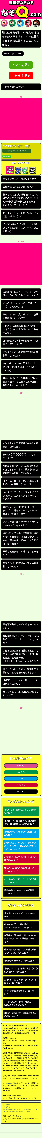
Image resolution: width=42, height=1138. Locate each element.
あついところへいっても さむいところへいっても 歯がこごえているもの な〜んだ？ (20, 846)
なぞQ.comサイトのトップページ (14, 1083)
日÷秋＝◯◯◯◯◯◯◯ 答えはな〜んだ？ (19, 456)
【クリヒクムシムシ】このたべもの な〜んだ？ (21, 915)
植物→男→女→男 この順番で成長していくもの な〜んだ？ (20, 951)
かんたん (20, 772)
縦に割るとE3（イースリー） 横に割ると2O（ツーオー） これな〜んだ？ (21, 639)
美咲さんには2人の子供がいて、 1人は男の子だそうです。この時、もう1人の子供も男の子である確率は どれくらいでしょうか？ (21, 199)
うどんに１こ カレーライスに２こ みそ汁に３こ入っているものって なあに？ (22, 495)
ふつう (21, 779)
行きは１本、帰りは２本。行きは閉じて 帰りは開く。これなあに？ (20, 822)
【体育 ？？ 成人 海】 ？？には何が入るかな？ (20, 682)
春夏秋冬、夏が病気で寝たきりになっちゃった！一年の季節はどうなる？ (20, 938)
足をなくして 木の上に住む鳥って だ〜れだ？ (22, 693)
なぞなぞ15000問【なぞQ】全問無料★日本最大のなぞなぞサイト (21, 9)
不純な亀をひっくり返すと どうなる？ (20, 553)
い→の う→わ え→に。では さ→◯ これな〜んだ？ (20, 305)
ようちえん (21, 766)
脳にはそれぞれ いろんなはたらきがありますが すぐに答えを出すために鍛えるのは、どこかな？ (20, 469)
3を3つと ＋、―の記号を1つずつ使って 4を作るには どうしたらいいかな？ (20, 367)
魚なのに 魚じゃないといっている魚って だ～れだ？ (20, 981)
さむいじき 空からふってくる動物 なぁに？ (21, 811)
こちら (21, 1078)
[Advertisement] (21, 119)
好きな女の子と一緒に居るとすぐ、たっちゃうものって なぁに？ (20, 926)
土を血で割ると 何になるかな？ (19, 179)
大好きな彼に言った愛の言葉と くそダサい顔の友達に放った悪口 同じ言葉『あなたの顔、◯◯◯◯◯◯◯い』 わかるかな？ (20, 655)
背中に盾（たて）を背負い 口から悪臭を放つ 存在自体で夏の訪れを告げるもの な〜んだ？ (20, 381)
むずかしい (21, 785)
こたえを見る (21, 76)
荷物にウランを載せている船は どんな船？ (20, 833)
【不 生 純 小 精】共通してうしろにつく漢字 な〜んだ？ (20, 483)
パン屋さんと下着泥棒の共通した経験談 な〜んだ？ (20, 354)
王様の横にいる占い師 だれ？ (18, 187)
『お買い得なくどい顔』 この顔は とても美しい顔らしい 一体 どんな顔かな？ (22, 227)
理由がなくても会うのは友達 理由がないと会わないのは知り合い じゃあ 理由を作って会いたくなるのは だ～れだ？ (20, 538)
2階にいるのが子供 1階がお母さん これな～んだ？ (21, 1014)
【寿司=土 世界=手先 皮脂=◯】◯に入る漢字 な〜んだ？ (21, 970)
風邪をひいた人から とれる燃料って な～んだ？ (20, 892)
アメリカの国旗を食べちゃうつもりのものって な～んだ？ (20, 524)
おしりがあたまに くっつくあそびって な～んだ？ (20, 880)
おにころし (21, 791)
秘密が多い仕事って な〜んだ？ (19, 961)
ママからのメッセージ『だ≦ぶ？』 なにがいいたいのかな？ (20, 1003)
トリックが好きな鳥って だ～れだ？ (19, 992)
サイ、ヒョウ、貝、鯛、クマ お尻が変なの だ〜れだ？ (20, 316)
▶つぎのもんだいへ (14, 87)
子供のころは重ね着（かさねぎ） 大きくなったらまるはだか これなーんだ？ (20, 329)
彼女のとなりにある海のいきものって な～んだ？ (20, 869)
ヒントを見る (21, 65)
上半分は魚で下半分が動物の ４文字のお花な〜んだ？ (20, 342)
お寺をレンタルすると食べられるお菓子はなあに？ (20, 858)
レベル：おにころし (13, 53)
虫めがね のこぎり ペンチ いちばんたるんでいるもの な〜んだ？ (20, 294)
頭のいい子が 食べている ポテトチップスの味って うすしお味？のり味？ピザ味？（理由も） (20, 510)
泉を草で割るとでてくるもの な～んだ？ (20, 626)
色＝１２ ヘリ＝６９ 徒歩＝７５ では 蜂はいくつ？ (22, 215)
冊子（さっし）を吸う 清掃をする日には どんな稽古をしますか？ (20, 671)
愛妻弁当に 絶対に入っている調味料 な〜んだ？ (20, 565)
